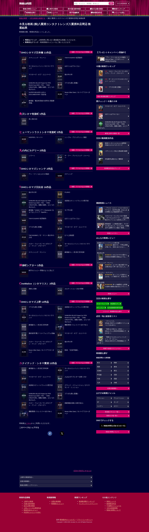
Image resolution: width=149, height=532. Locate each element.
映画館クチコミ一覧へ (112, 412)
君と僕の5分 (33, 119)
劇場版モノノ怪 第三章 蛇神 (74, 252)
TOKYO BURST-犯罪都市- (74, 58)
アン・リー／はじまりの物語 (39, 174)
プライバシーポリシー (85, 520)
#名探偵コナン (115, 304)
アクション (100, 398)
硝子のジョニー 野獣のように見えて (41, 270)
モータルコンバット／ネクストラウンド (41, 67)
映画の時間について (112, 432)
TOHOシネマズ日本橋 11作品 (35, 52)
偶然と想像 (33, 289)
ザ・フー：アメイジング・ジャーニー (77, 157)
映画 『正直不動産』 (72, 350)
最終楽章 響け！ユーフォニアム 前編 (42, 333)
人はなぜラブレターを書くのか (76, 377)
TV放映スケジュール (114, 506)
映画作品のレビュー (31, 510)
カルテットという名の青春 (74, 289)
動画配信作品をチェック (112, 168)
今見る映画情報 (112, 508)
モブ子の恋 (68, 210)
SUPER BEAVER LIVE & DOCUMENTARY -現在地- (38, 93)
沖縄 (115, 382)
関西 (98, 367)
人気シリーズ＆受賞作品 (32, 508)
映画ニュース (52, 12)
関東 (115, 363)
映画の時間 (23, 18)
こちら (28, 423)
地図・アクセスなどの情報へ (81, 52)
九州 (98, 382)
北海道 (99, 370)
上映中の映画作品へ (26, 477)
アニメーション (119, 398)
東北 (115, 370)
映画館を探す (30, 12)
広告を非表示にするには (82, 471)
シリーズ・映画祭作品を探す (112, 311)
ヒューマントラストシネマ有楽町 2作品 (41, 132)
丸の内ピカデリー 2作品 (32, 150)
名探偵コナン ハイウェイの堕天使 (77, 201)
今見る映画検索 (122, 3)
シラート (32, 155)
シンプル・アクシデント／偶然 (76, 137)
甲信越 (99, 375)
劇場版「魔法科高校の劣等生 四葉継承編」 (41, 102)
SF (98, 402)
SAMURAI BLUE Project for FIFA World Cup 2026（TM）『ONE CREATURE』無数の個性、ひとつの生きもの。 (41, 86)
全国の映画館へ (112, 388)
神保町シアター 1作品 (31, 265)
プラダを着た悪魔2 (71, 83)
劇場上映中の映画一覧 (112, 133)
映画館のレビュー (57, 504)
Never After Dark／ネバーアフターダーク (77, 93)
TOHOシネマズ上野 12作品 (34, 302)
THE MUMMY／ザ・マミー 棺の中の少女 (41, 236)
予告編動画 (74, 12)
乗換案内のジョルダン (68, 520)
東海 (115, 367)
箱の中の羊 (68, 74)
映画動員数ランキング (87, 501)
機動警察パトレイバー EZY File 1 (76, 325)
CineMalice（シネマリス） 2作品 (37, 283)
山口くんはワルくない (72, 66)
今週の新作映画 (74, 9)
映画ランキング (118, 9)
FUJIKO (67, 192)
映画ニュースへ (112, 233)
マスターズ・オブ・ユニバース (40, 74)
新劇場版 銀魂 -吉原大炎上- (74, 403)
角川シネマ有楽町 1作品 (32, 114)
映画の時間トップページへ (29, 485)
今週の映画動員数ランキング (106, 96)
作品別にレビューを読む (32, 512)
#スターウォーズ (102, 304)
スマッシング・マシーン (37, 58)
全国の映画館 (56, 501)
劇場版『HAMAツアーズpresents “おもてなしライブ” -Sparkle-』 (41, 211)
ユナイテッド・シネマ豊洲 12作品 (38, 363)
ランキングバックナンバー (88, 504)
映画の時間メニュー (30, 9)
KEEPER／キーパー (36, 137)
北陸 (115, 375)
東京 (98, 363)
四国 (115, 379)
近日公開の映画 (96, 9)
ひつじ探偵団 (69, 235)
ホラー (116, 406)
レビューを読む (118, 12)
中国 (98, 379)
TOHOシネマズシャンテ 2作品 (36, 168)
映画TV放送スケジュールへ (112, 348)
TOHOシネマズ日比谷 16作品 (35, 187)
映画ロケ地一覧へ (112, 415)
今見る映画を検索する (37, 18)
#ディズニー (101, 307)
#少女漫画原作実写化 (114, 307)
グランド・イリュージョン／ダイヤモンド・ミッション (77, 386)
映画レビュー (112, 294)
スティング (68, 174)
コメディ (100, 406)
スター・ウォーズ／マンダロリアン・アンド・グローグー (40, 245)
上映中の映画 (52, 9)
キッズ (116, 402)
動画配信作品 (96, 12)
